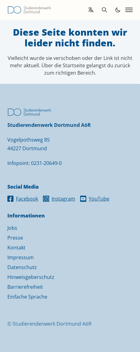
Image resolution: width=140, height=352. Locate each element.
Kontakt (16, 247)
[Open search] (104, 10)
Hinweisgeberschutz (30, 277)
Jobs (12, 228)
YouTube (94, 198)
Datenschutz (22, 267)
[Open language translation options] (91, 10)
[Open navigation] (129, 10)
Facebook (22, 198)
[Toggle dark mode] (118, 10)
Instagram (59, 198)
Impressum (20, 257)
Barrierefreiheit (25, 287)
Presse (15, 237)
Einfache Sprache (27, 296)
